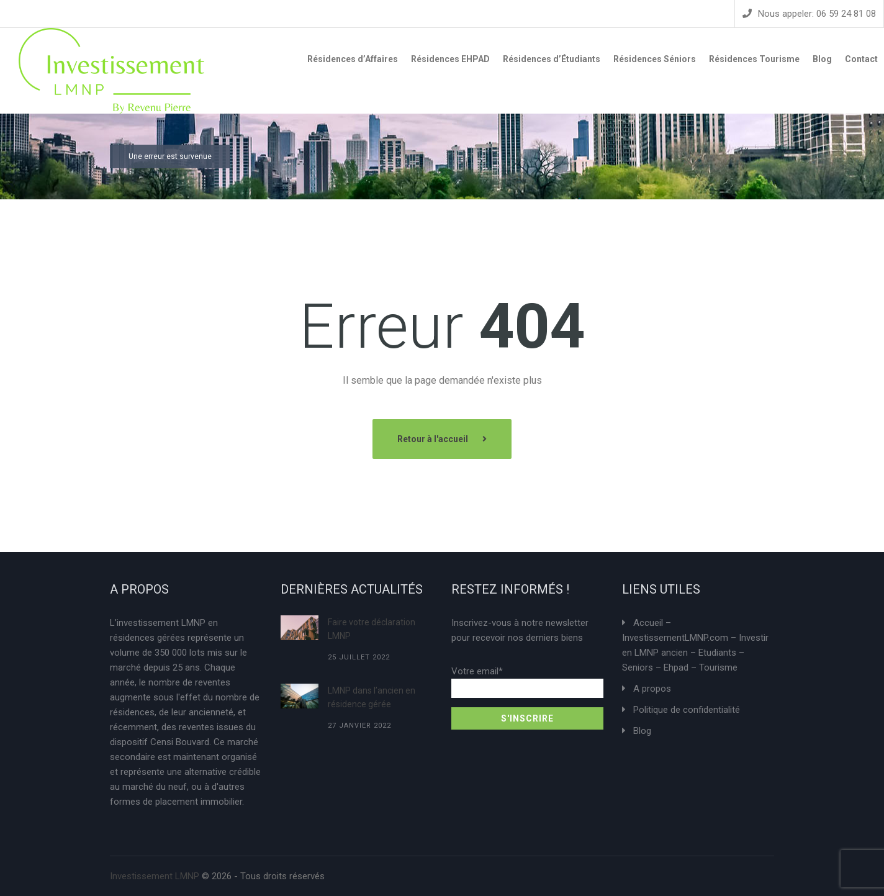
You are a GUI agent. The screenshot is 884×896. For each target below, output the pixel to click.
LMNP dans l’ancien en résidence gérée (371, 697)
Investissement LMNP (154, 876)
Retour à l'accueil (433, 439)
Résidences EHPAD (450, 59)
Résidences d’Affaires (352, 59)
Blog (822, 59)
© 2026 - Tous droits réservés (217, 876)
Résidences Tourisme (754, 59)
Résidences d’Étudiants (551, 59)
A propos (652, 688)
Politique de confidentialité (686, 709)
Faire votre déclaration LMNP (371, 629)
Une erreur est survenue (170, 156)
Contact (861, 59)
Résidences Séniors (654, 59)
